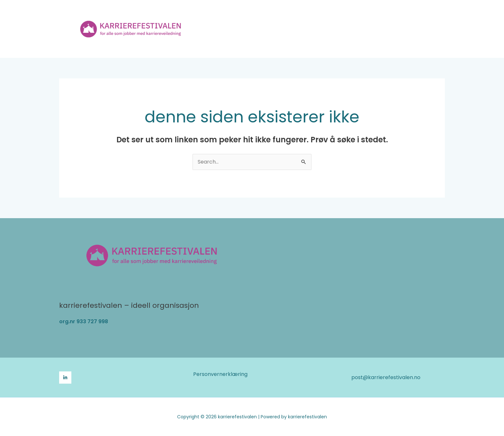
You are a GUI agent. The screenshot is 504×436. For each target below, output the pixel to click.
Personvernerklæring (220, 374)
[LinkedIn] (65, 377)
